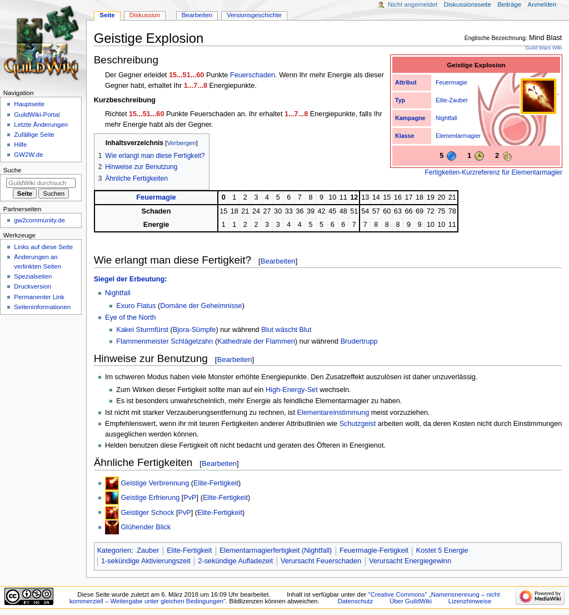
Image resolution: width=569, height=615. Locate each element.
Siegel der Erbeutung (129, 279)
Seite (106, 15)
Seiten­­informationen (42, 307)
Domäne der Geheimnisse (201, 306)
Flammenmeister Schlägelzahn (164, 341)
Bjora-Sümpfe (194, 330)
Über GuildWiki (411, 601)
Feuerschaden (252, 75)
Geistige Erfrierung (150, 498)
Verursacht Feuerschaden (321, 561)
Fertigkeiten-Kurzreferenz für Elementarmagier (493, 172)
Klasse (404, 135)
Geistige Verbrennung (155, 483)
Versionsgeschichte (254, 15)
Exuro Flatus (136, 306)
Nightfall (446, 118)
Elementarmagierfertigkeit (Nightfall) (275, 550)
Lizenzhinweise (469, 601)
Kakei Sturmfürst (142, 330)
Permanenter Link (39, 297)
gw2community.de (39, 220)
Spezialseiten (33, 276)
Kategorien (114, 550)
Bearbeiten (278, 261)
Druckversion (32, 286)
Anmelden (542, 4)
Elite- (442, 100)
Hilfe (20, 144)
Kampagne (410, 118)
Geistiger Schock (147, 512)
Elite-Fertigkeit (215, 483)
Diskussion (144, 15)
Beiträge (509, 4)
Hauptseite (29, 104)
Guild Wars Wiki (543, 48)
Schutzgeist (358, 424)
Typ (400, 100)
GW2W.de (28, 154)
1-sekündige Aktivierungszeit (146, 561)
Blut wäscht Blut (286, 330)
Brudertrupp (359, 341)
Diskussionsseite (467, 4)
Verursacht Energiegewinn (410, 561)
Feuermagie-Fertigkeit (374, 550)
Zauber (458, 100)
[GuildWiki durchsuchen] (41, 183)
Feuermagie (451, 82)
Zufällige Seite (34, 134)
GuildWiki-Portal (36, 114)
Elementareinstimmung (333, 412)
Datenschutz (355, 601)
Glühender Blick (146, 527)
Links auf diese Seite (43, 247)
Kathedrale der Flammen (256, 341)
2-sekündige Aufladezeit (235, 561)
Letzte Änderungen (41, 124)
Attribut (405, 82)
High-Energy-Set (292, 390)
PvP (189, 498)
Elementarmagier (458, 135)
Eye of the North (130, 317)
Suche (12, 170)
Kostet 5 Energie (442, 550)
